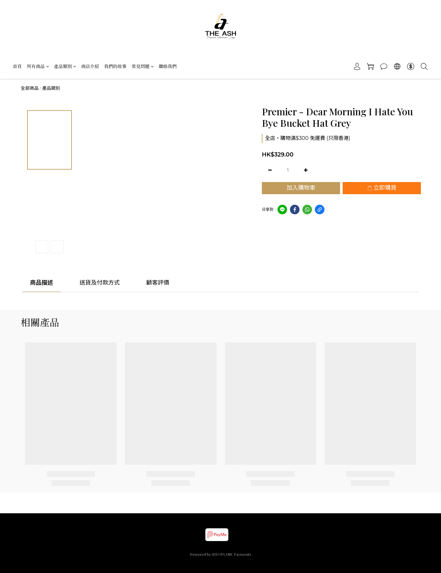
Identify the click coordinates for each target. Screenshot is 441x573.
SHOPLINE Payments (231, 554)
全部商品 (30, 88)
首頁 (17, 66)
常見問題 (143, 66)
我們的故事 (115, 66)
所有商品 (38, 66)
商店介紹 (90, 66)
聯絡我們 (168, 66)
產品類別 (65, 66)
